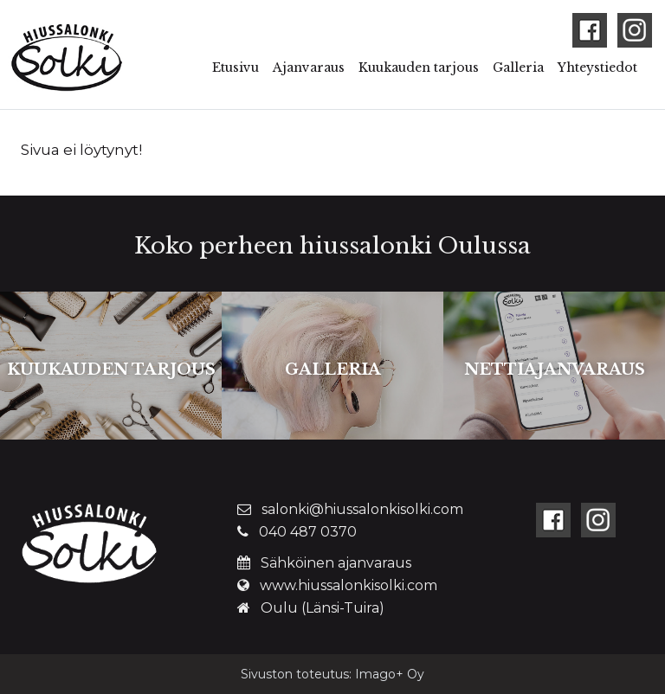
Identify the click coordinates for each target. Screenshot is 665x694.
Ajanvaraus (309, 67)
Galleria (518, 67)
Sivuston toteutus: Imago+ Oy (332, 674)
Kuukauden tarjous (418, 67)
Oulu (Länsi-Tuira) (322, 608)
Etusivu (235, 67)
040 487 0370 (308, 532)
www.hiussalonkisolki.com (348, 585)
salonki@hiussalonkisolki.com (362, 509)
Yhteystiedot (597, 67)
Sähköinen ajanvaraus (336, 563)
